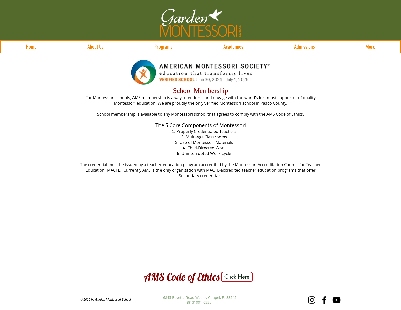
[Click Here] (237, 277)
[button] (95, 47)
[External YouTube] (200, 224)
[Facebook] (324, 300)
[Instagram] (312, 300)
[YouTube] (336, 300)
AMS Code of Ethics (284, 114)
